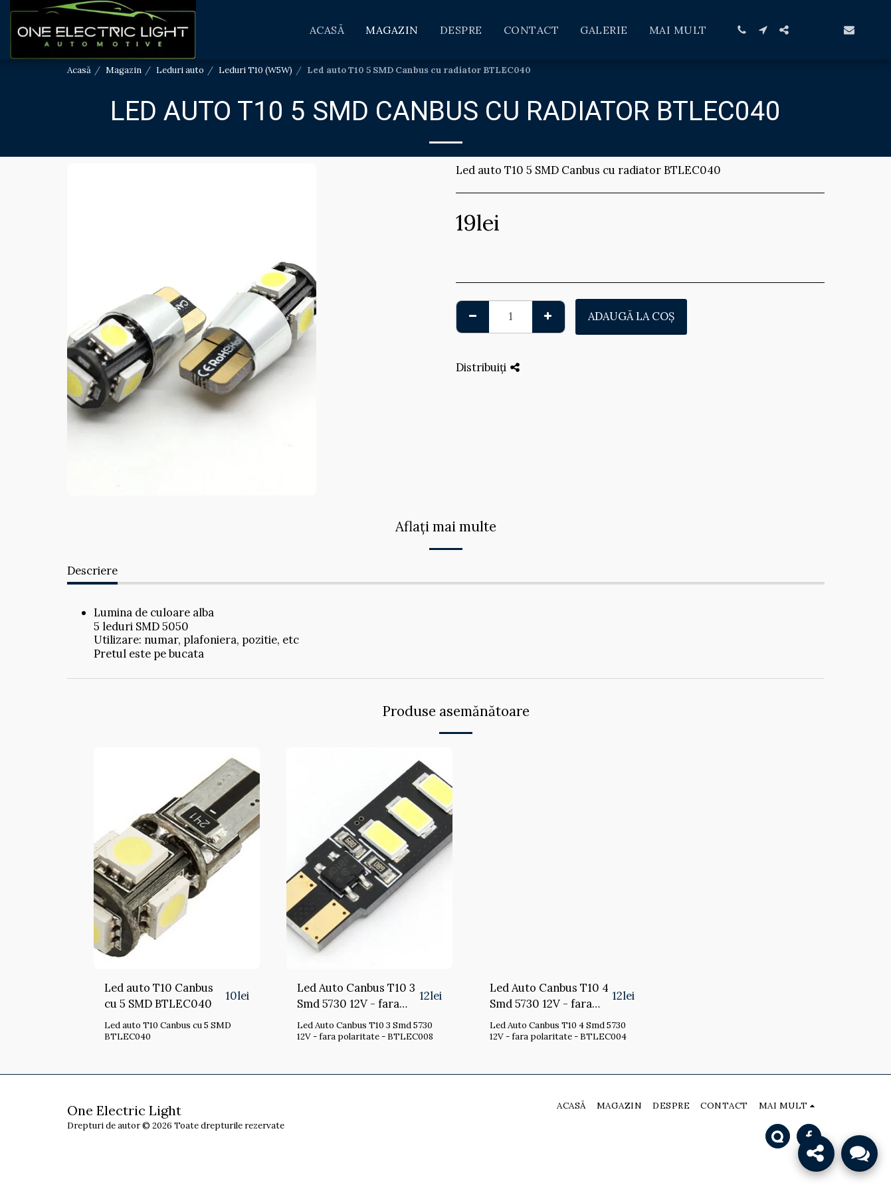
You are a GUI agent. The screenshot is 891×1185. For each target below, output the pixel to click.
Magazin (124, 70)
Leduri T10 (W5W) (255, 70)
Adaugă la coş (631, 316)
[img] (177, 857)
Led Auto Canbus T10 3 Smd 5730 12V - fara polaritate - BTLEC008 (357, 996)
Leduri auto (180, 70)
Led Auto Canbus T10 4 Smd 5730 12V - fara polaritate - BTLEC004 (549, 996)
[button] (741, 30)
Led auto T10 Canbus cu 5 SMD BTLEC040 (158, 996)
